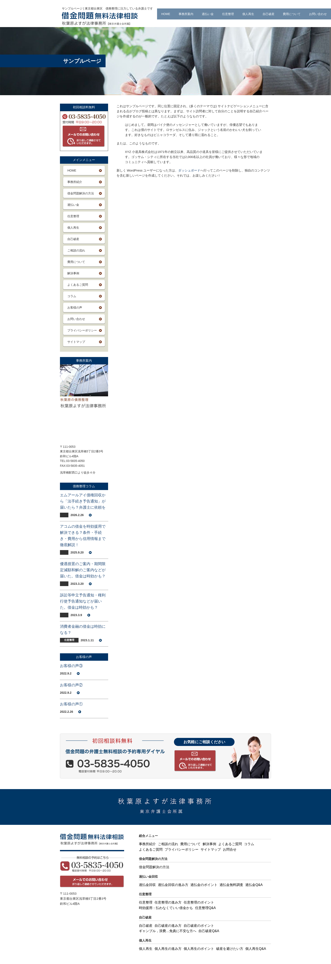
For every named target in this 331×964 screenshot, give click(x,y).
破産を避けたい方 (229, 948)
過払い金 (208, 14)
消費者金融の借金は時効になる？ (83, 629)
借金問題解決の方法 (80, 193)
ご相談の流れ (76, 250)
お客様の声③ (71, 666)
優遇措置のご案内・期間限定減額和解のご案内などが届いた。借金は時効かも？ (83, 570)
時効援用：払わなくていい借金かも (166, 908)
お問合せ (229, 849)
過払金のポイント (203, 885)
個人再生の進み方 (168, 948)
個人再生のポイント (199, 948)
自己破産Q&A (208, 931)
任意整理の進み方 (168, 902)
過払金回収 (147, 885)
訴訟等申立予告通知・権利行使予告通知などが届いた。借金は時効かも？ (83, 601)
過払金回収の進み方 (173, 885)
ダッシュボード (189, 170)
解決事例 (73, 273)
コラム (71, 296)
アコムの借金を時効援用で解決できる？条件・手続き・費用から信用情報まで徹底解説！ (83, 535)
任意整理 (228, 14)
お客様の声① (71, 704)
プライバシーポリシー (82, 330)
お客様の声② (71, 685)
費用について (292, 14)
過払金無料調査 (231, 885)
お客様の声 (74, 307)
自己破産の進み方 (168, 925)
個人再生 (248, 14)
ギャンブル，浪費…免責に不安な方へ (167, 931)
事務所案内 (186, 14)
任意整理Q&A (205, 908)
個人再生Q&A (255, 948)
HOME (165, 14)
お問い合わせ (318, 14)
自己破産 (268, 14)
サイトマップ (76, 341)
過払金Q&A (254, 885)
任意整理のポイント (199, 902)
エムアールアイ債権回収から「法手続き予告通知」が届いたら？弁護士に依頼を (83, 501)
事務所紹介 (74, 182)
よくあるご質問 (77, 284)
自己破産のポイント (199, 925)
